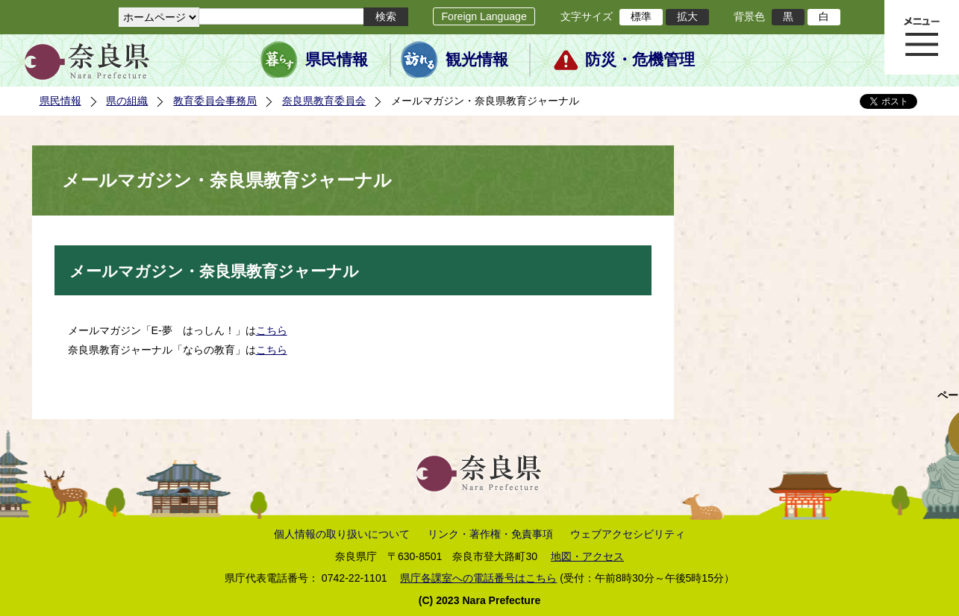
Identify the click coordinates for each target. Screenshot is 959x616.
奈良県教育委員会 (324, 101)
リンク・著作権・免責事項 (490, 534)
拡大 (687, 16)
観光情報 (477, 60)
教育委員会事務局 (215, 101)
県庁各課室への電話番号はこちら (478, 578)
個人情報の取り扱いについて (342, 534)
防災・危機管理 (640, 60)
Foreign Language (483, 16)
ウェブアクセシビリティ (627, 534)
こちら (271, 330)
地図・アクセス (587, 556)
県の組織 (127, 101)
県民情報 (336, 60)
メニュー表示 (921, 37)
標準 (641, 16)
